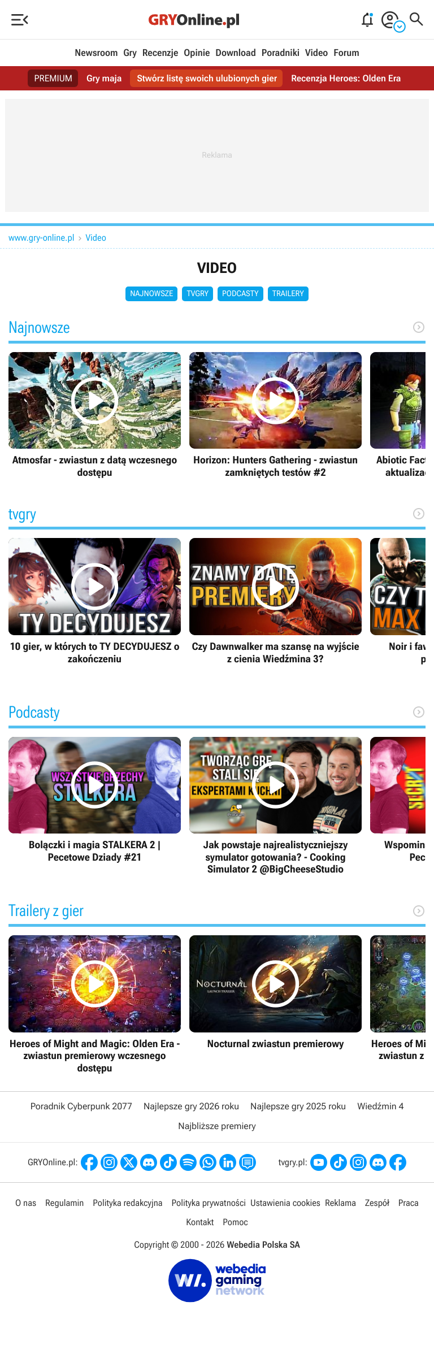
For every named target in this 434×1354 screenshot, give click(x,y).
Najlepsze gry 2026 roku (191, 1106)
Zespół (377, 1202)
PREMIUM (53, 78)
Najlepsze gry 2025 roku (298, 1106)
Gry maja (103, 78)
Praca (408, 1202)
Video (316, 53)
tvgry (197, 293)
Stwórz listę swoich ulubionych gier (207, 78)
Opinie (197, 53)
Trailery (288, 293)
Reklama (340, 1202)
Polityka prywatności (208, 1202)
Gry (130, 53)
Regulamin (64, 1202)
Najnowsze (151, 293)
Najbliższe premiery (216, 1126)
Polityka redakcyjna (127, 1202)
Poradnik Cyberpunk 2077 (81, 1106)
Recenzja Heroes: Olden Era (346, 78)
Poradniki (281, 53)
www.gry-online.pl (41, 237)
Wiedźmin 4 (380, 1106)
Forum (346, 53)
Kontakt (200, 1222)
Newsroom (96, 53)
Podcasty (240, 293)
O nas (25, 1202)
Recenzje (160, 53)
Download (235, 53)
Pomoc (235, 1222)
